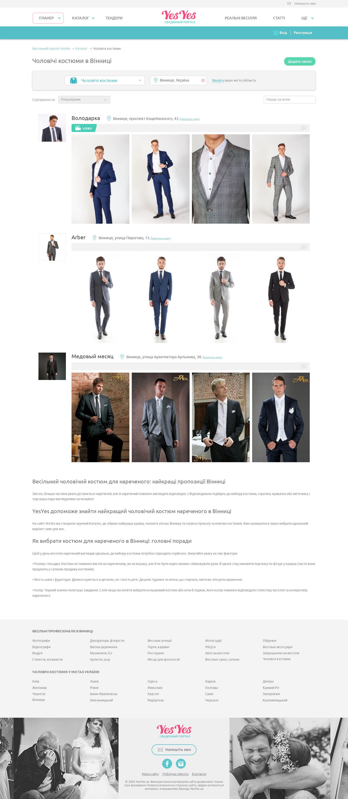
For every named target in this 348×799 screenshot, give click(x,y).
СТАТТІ (279, 18)
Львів (94, 682)
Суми (209, 694)
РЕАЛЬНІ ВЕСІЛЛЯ (241, 18)
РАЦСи (210, 647)
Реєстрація (303, 32)
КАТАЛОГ (80, 18)
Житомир (39, 688)
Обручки (269, 641)
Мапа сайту (150, 774)
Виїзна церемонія (103, 647)
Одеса (152, 682)
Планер (46, 18)
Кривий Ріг (271, 688)
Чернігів (38, 694)
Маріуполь (156, 700)
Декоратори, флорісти (107, 641)
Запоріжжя (271, 694)
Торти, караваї (158, 647)
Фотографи (41, 641)
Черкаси (211, 700)
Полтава (211, 688)
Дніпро (268, 682)
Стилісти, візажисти (47, 660)
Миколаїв (155, 688)
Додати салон (300, 61)
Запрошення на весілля (281, 653)
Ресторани (156, 653)
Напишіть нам (305, 4)
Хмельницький (101, 700)
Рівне (94, 688)
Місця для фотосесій (164, 660)
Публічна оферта (175, 774)
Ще (304, 18)
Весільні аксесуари (277, 647)
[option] (100, 179)
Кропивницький (275, 700)
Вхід (283, 32)
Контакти (199, 774)
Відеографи (41, 647)
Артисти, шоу (100, 660)
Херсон (153, 694)
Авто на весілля (217, 653)
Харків (210, 682)
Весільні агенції (160, 641)
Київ (35, 682)
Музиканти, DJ (101, 653)
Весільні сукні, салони (222, 660)
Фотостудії (213, 641)
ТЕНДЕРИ (114, 18)
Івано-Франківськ (103, 694)
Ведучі (37, 653)
